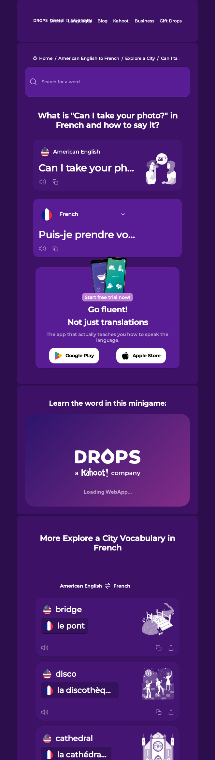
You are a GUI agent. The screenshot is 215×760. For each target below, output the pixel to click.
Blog (102, 20)
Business (144, 20)
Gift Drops (171, 20)
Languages (80, 20)
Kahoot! (121, 20)
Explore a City (140, 58)
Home (45, 58)
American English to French (88, 58)
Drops (56, 20)
